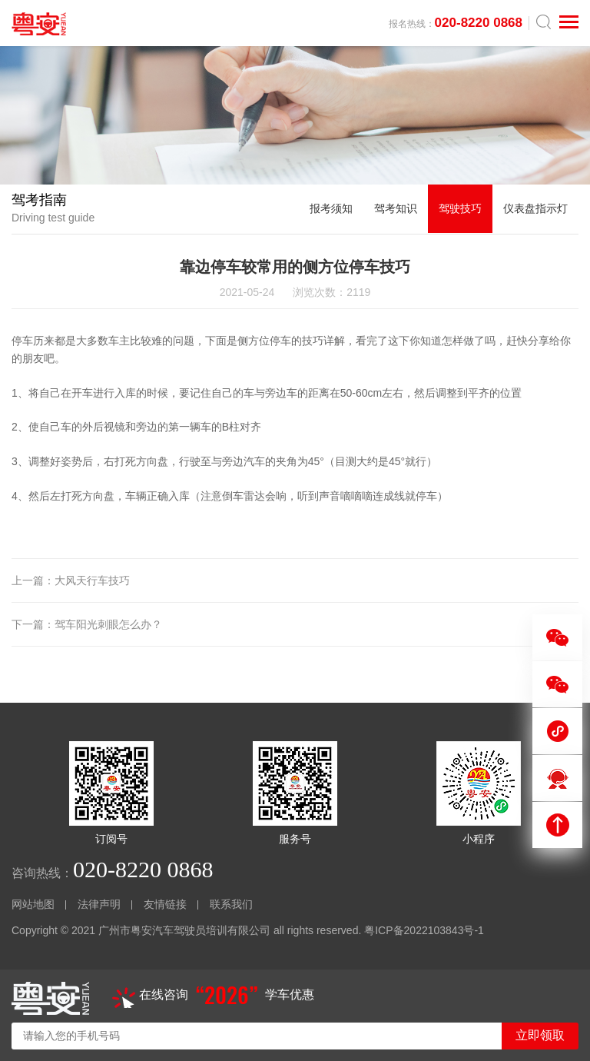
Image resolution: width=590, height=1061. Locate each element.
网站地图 (33, 904)
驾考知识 (395, 208)
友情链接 (165, 904)
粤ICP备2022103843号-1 (424, 930)
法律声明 (99, 904)
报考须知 (331, 208)
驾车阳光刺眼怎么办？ (108, 624)
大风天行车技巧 (92, 580)
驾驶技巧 (460, 208)
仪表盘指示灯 (535, 208)
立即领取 (540, 1035)
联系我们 (231, 904)
